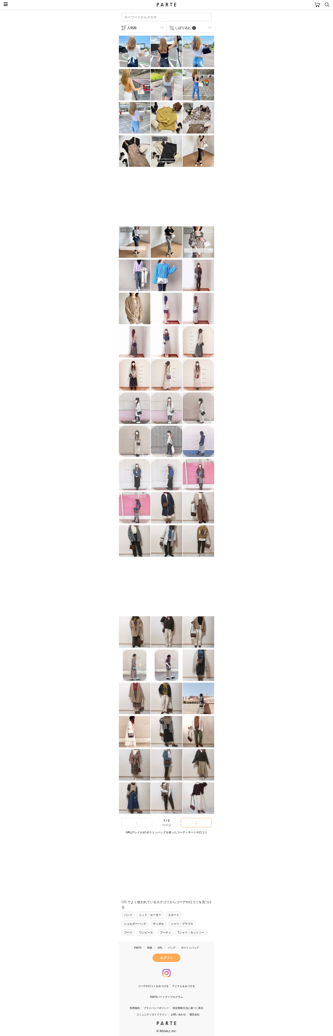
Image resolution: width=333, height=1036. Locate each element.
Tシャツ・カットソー (191, 932)
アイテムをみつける (183, 986)
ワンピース (146, 932)
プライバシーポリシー (156, 1008)
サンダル (158, 924)
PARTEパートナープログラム (166, 997)
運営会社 (194, 1014)
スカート (173, 915)
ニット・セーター (150, 915)
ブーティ (165, 932)
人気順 (132, 27)
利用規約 (135, 1008)
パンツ (128, 915)
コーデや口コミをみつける (153, 986)
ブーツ (128, 932)
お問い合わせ (178, 1014)
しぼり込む (185, 27)
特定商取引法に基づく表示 (188, 1008)
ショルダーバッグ (135, 924)
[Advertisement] (156, 197)
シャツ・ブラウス (182, 924)
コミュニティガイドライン (151, 1014)
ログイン (166, 957)
